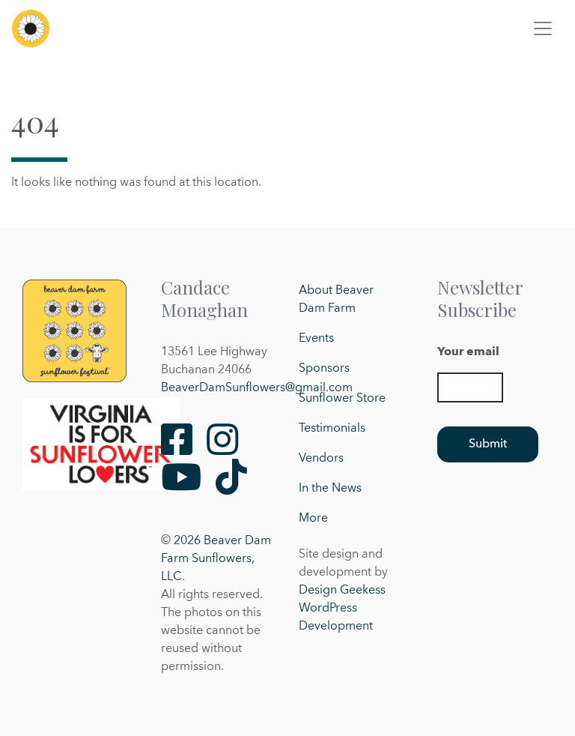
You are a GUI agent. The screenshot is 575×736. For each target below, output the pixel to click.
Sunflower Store (342, 399)
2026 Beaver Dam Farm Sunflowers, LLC (216, 559)
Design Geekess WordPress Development (342, 609)
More (313, 519)
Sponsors (324, 369)
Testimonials (332, 429)
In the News (330, 489)
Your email (468, 352)
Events (316, 339)
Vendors (321, 459)
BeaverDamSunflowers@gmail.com (257, 388)
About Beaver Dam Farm (336, 300)
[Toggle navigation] (543, 28)
